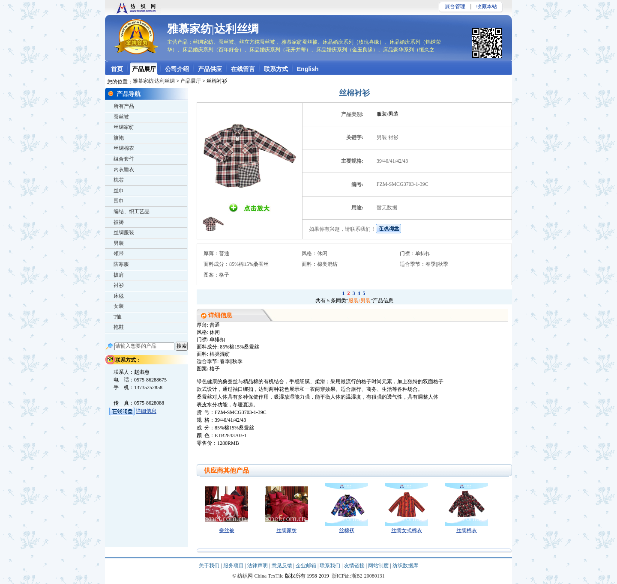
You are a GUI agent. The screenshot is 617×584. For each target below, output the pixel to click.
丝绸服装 (124, 232)
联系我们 (330, 566)
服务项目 (234, 566)
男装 (119, 243)
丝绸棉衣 (466, 530)
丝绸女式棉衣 (406, 530)
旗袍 (119, 138)
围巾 (119, 201)
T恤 (118, 317)
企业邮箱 (306, 566)
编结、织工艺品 (132, 212)
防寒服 (121, 264)
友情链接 (355, 566)
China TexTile (268, 576)
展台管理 (455, 6)
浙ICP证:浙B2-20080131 (358, 576)
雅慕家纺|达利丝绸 (213, 29)
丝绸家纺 (286, 530)
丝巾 (119, 191)
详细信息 (146, 411)
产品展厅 (190, 81)
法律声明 (258, 566)
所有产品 (124, 106)
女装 (119, 306)
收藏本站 (486, 6)
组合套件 (124, 159)
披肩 (119, 275)
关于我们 (210, 566)
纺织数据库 (405, 566)
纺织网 (245, 576)
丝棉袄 (346, 530)
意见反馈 (283, 566)
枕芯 (119, 180)
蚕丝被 (226, 530)
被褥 (119, 222)
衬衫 (119, 285)
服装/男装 (359, 301)
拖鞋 (119, 327)
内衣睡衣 (124, 170)
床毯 (119, 296)
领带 (119, 253)
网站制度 (379, 566)
